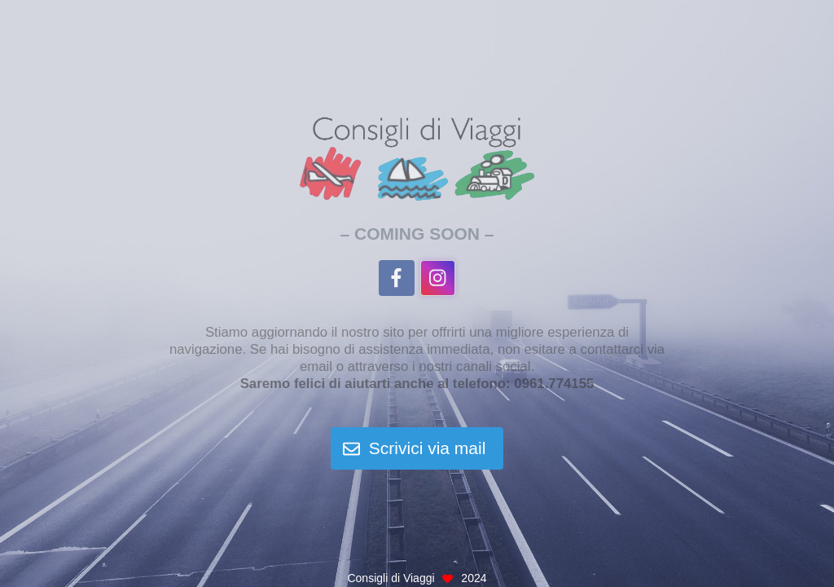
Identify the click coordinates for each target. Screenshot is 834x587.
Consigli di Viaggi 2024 (416, 578)
